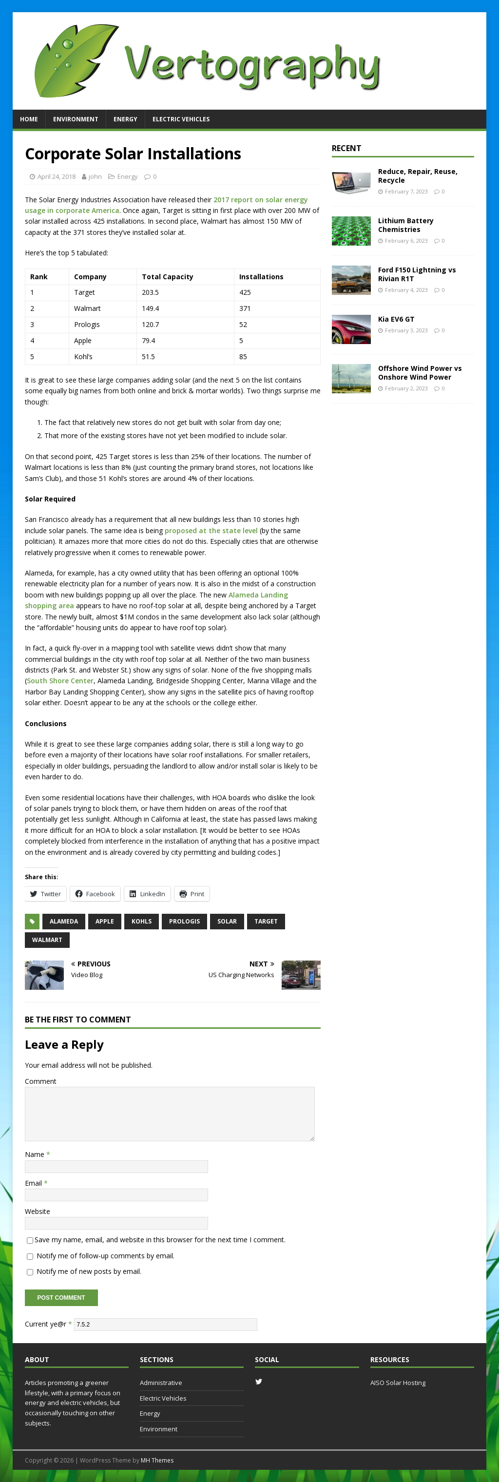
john (95, 176)
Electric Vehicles (181, 119)
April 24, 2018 (57, 176)
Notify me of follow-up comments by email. (105, 1255)
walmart (47, 940)
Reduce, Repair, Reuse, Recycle (418, 176)
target (266, 921)
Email (34, 1183)
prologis (184, 921)
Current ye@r (48, 1323)
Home (29, 119)
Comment (41, 1081)
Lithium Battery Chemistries (406, 225)
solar (227, 921)
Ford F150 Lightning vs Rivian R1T (417, 274)
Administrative (161, 1382)
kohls (142, 921)
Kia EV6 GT (396, 319)
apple (105, 921)
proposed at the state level (211, 530)
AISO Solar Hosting (397, 1382)
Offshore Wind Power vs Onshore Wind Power (420, 373)
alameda (64, 921)
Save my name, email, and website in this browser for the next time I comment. (160, 1239)
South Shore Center (60, 680)
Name (35, 1154)
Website (37, 1211)
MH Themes (157, 1460)
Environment (75, 119)
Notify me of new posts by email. (89, 1271)
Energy (125, 119)
